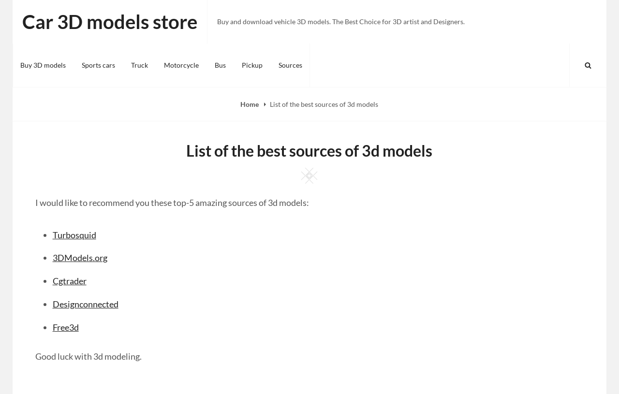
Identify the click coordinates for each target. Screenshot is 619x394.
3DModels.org (80, 257)
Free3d (66, 327)
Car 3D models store (109, 21)
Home (250, 104)
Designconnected (85, 304)
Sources (290, 65)
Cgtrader (70, 281)
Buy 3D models (43, 65)
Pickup (252, 65)
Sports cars (98, 65)
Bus (220, 65)
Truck (139, 65)
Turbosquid (74, 235)
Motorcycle (181, 65)
